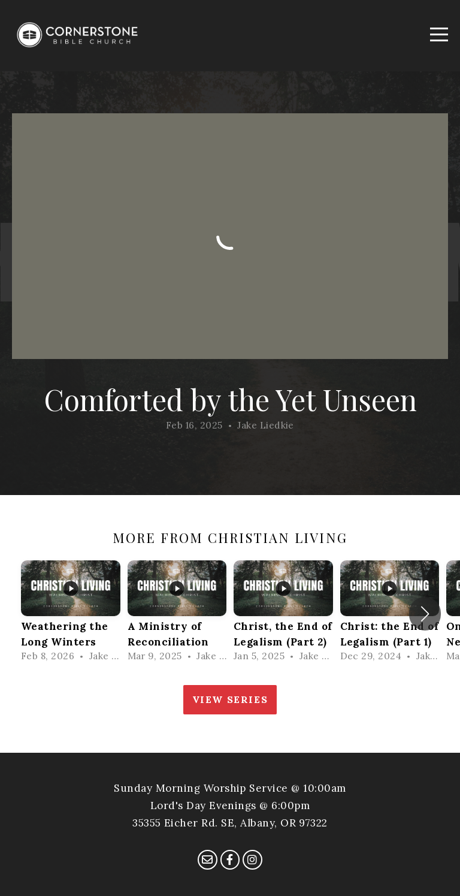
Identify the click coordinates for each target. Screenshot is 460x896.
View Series (230, 699)
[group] (70, 613)
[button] (425, 614)
